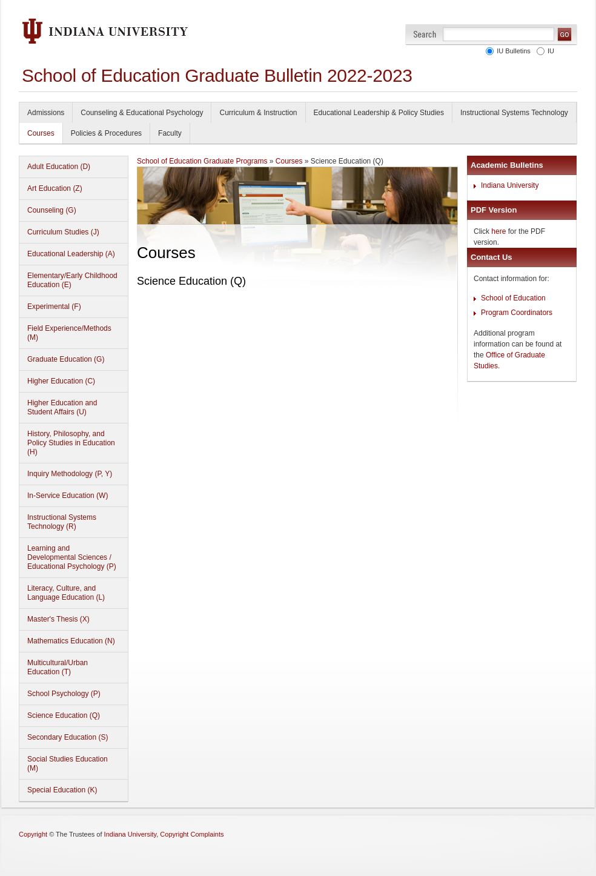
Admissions (45, 112)
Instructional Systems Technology (514, 112)
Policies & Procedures (106, 133)
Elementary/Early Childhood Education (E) (72, 280)
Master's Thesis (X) (58, 619)
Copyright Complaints (192, 834)
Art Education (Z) (54, 188)
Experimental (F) (54, 306)
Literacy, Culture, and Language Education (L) (66, 593)
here (498, 231)
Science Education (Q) (63, 715)
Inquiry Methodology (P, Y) (69, 474)
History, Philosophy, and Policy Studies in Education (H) (71, 443)
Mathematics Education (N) (71, 641)
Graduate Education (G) (65, 359)
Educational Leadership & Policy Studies (379, 112)
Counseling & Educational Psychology (142, 112)
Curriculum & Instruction (258, 112)
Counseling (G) (51, 210)
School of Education (513, 298)
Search (425, 34)
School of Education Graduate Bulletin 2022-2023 (217, 75)
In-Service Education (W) (67, 495)
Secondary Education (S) (67, 737)
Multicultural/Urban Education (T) (57, 667)
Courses (41, 133)
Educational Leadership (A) (71, 254)
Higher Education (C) (61, 381)
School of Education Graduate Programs (202, 161)
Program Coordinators (516, 312)
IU (549, 51)
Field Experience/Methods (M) (69, 333)
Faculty (170, 133)
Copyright (33, 834)
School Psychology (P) (64, 693)
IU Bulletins (512, 51)
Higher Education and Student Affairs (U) (62, 407)
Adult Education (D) (58, 166)
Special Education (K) (62, 790)
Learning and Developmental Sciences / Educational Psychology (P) (71, 557)
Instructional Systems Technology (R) (61, 522)
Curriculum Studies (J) (63, 232)
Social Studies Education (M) (67, 763)
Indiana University (509, 185)
